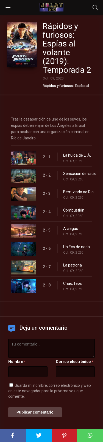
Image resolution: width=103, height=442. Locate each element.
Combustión (73, 210)
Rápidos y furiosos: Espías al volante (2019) (66, 87)
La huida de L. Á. (77, 155)
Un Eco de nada (76, 247)
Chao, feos (72, 283)
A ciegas (70, 228)
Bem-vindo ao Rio (78, 192)
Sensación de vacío (79, 173)
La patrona (72, 265)
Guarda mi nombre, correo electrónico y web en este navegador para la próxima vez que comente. (49, 391)
